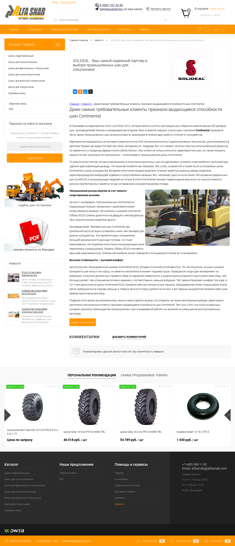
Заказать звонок (161, 8)
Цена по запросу (19, 440)
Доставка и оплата (98, 29)
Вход (55, 2)
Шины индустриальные (17, 473)
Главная (14, 29)
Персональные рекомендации (92, 375)
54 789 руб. (131, 440)
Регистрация (68, 2)
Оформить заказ (210, 15)
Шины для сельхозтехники (18, 479)
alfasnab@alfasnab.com (209, 468)
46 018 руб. (75, 440)
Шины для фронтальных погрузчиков (24, 485)
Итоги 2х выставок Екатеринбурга (31, 274)
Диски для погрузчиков (17, 504)
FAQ (11, 109)
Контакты (125, 29)
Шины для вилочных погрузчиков (22, 498)
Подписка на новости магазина (30, 123)
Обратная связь (17, 103)
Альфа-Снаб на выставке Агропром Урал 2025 (34, 310)
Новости (145, 29)
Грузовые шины (13, 510)
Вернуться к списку (82, 322)
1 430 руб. (187, 440)
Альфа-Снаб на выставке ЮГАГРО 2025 (34, 292)
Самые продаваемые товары (144, 375)
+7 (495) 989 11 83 (46, 541)
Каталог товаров (35, 44)
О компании (35, 29)
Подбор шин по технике (64, 29)
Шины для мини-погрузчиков (20, 491)
